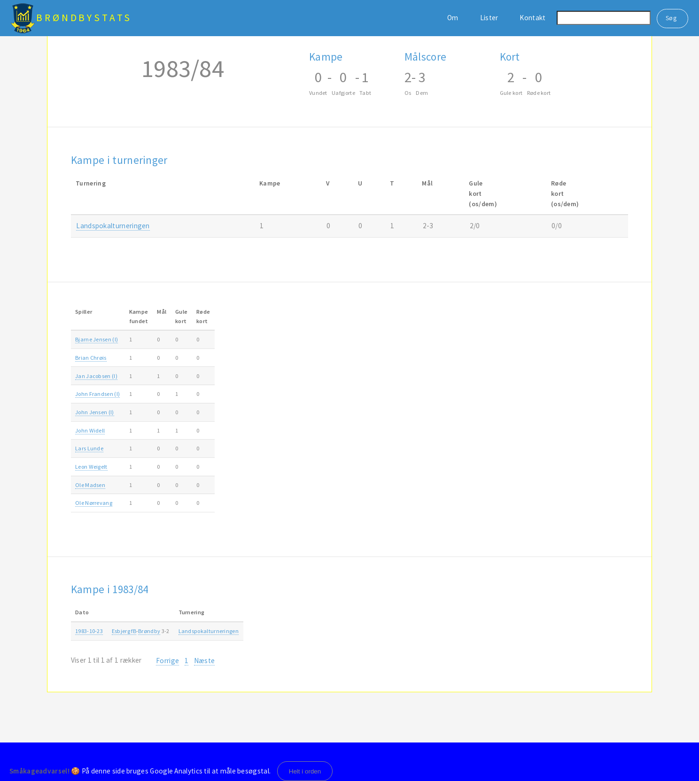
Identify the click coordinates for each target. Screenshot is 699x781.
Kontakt (532, 17)
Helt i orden (305, 771)
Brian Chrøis (91, 357)
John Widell (90, 430)
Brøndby (149, 630)
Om (452, 17)
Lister (489, 17)
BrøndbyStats (84, 17)
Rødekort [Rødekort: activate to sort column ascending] (203, 316)
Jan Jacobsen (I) (96, 375)
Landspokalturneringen (112, 225)
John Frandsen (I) (97, 393)
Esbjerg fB (124, 630)
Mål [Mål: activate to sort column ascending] (161, 311)
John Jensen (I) (94, 412)
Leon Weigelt (91, 466)
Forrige (167, 660)
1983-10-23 (89, 630)
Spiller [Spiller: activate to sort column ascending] (83, 311)
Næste (204, 660)
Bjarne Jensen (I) (96, 339)
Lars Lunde (89, 448)
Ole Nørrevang (93, 502)
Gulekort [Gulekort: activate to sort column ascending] (181, 316)
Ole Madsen (90, 484)
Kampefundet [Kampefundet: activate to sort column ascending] (138, 316)
